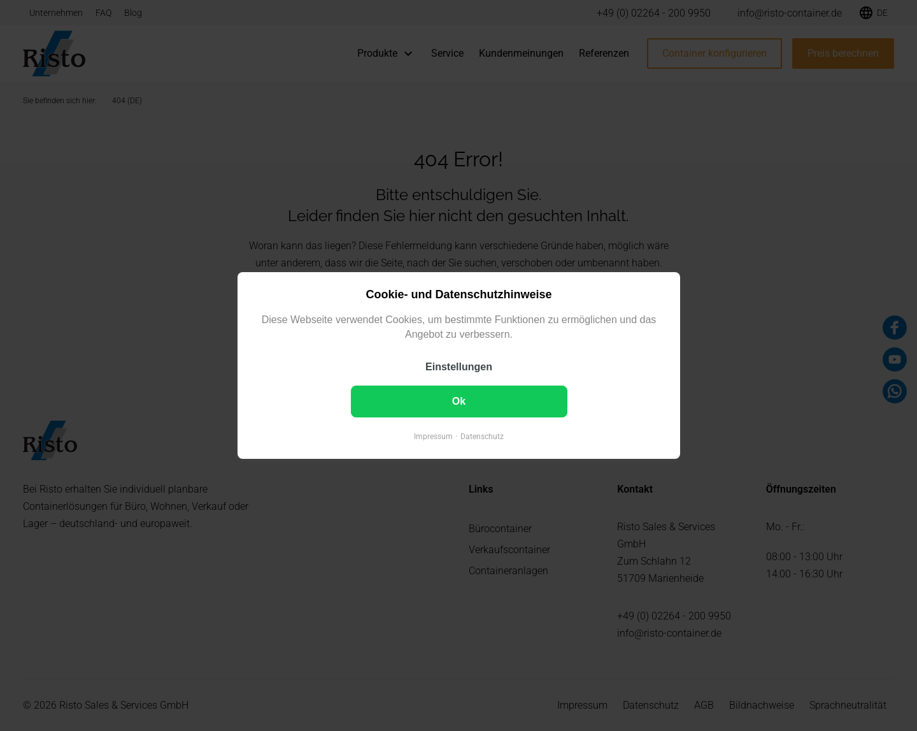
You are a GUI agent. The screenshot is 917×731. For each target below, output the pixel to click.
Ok (458, 401)
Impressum (433, 436)
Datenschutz (482, 436)
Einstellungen (458, 366)
